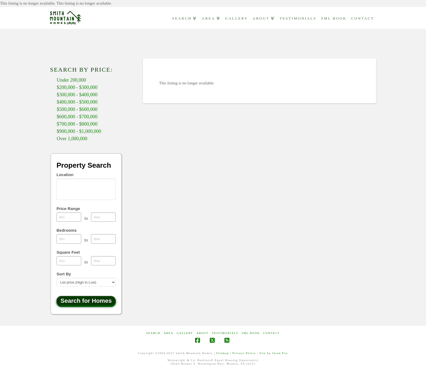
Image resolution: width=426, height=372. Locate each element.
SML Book (251, 333)
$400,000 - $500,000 (77, 102)
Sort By (64, 274)
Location (65, 174)
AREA (168, 333)
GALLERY (185, 333)
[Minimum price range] (69, 217)
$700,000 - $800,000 (77, 124)
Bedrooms (67, 230)
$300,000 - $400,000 (77, 94)
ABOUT (202, 333)
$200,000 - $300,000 (77, 87)
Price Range (68, 208)
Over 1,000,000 (72, 138)
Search (153, 333)
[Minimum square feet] (69, 260)
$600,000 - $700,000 (77, 116)
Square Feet (68, 252)
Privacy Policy (244, 353)
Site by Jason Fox (273, 353)
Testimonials (225, 333)
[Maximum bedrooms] (103, 238)
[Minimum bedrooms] (69, 238)
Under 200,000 (71, 80)
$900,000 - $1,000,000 (79, 131)
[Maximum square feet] (103, 260)
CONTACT (271, 333)
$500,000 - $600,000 (77, 109)
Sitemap (222, 353)
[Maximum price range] (103, 217)
